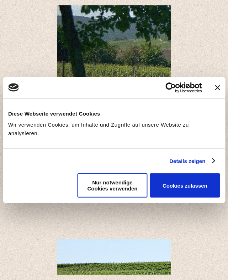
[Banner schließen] (217, 87)
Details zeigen (187, 161)
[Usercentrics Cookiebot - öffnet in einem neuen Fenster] (170, 87)
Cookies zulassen (185, 185)
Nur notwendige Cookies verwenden (113, 185)
